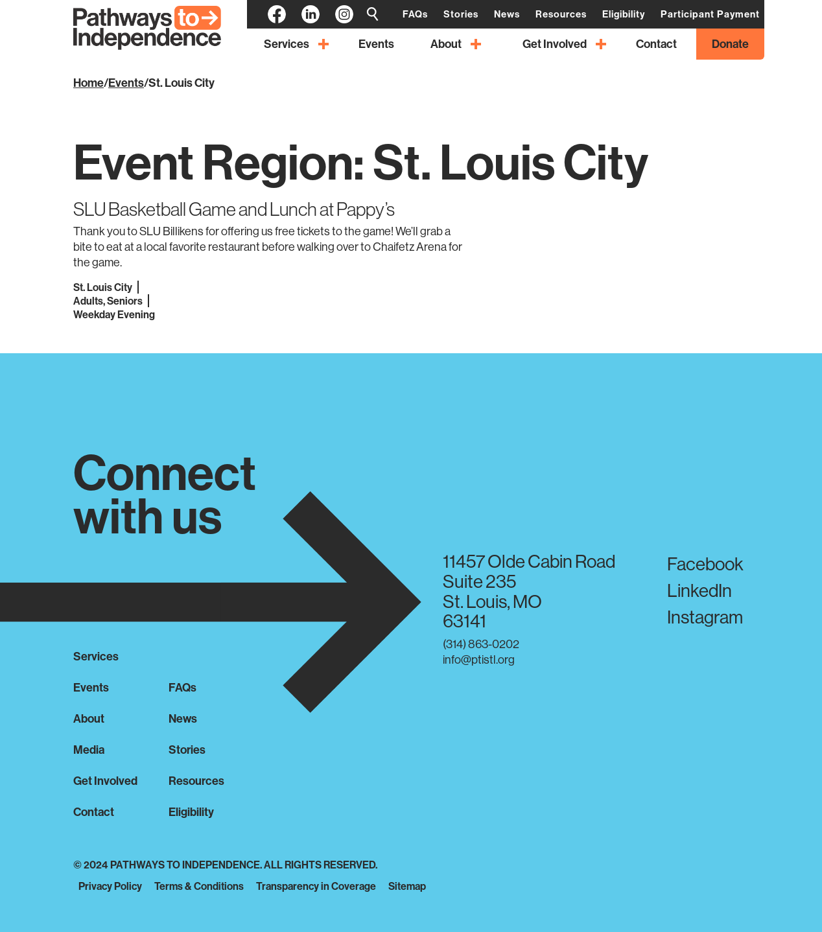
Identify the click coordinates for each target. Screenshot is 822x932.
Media (88, 749)
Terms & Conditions (199, 886)
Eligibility (191, 811)
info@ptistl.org (479, 659)
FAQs (182, 687)
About (88, 718)
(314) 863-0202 (481, 643)
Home (88, 82)
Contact (93, 811)
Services (96, 656)
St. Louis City (181, 82)
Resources (196, 780)
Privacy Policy (110, 886)
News (183, 718)
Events (126, 82)
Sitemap (407, 886)
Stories (187, 749)
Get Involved (105, 780)
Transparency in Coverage (316, 886)
